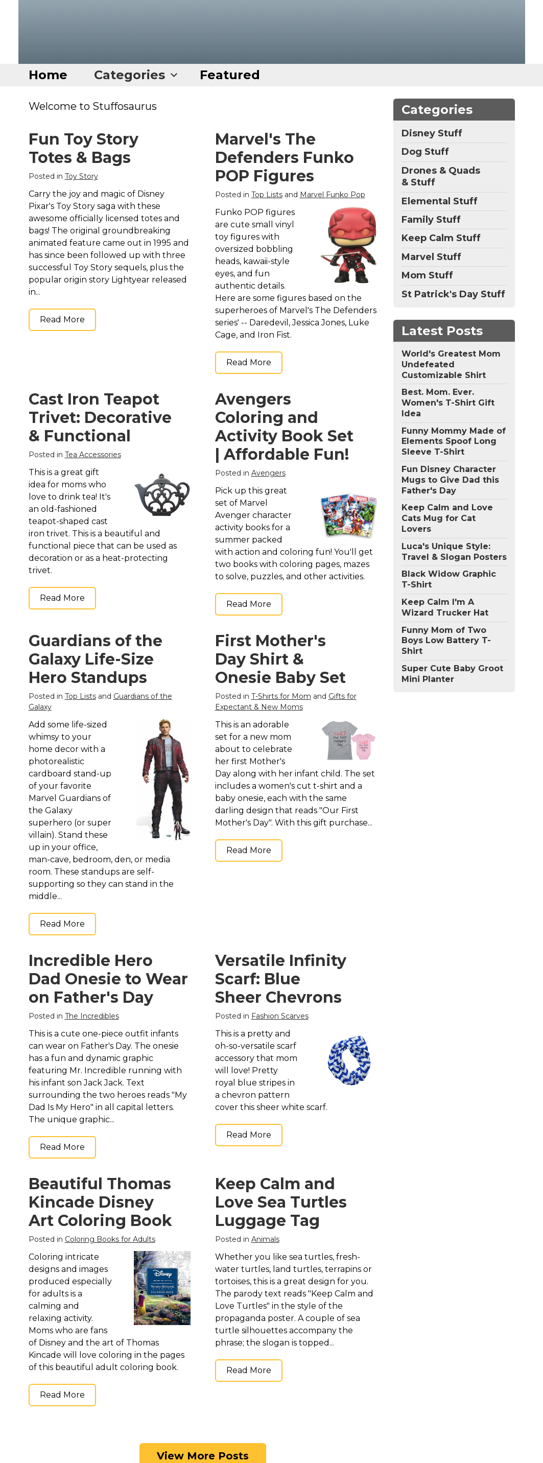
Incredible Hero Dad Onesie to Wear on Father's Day (108, 979)
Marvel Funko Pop (332, 194)
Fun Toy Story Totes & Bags (83, 148)
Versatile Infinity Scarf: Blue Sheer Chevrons (280, 979)
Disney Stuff (432, 133)
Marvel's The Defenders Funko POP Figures (284, 157)
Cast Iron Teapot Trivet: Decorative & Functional (100, 417)
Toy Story (81, 176)
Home (48, 74)
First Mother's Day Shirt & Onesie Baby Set (280, 659)
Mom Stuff (427, 275)
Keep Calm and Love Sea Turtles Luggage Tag (281, 1202)
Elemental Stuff (440, 201)
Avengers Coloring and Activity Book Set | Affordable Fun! (284, 427)
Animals (265, 1239)
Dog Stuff (425, 151)
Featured (230, 74)
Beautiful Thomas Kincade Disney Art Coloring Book (100, 1202)
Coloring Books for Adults (110, 1239)
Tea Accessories (93, 454)
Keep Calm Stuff (441, 238)
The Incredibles (92, 1016)
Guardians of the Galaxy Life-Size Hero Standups (95, 659)
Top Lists (266, 194)
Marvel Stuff (431, 257)
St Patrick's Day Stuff (453, 294)
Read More (62, 319)
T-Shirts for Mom (281, 696)
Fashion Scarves (280, 1016)
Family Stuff (431, 219)
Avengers (268, 473)
